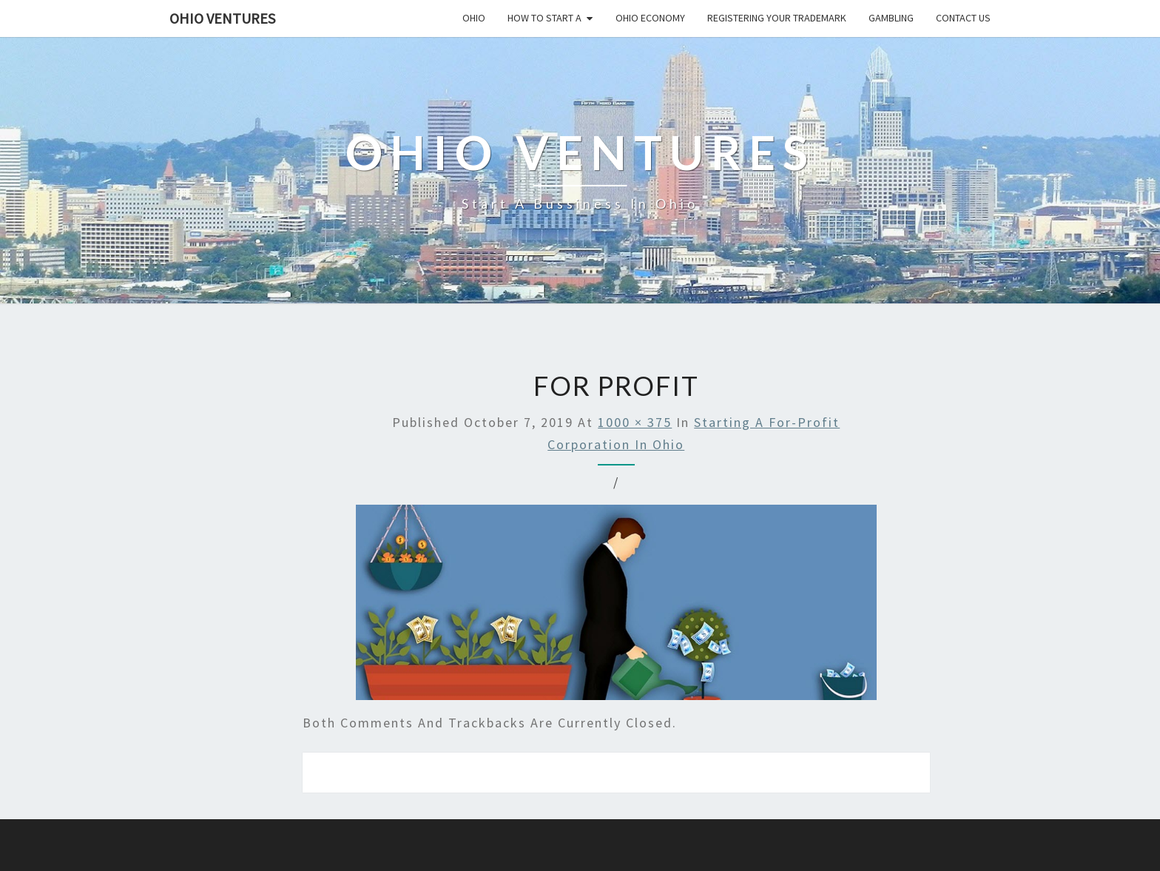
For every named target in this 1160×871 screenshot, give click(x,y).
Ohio (473, 17)
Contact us (963, 17)
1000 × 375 (635, 422)
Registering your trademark (776, 17)
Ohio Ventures (222, 18)
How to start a (544, 17)
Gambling (891, 17)
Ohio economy (650, 17)
